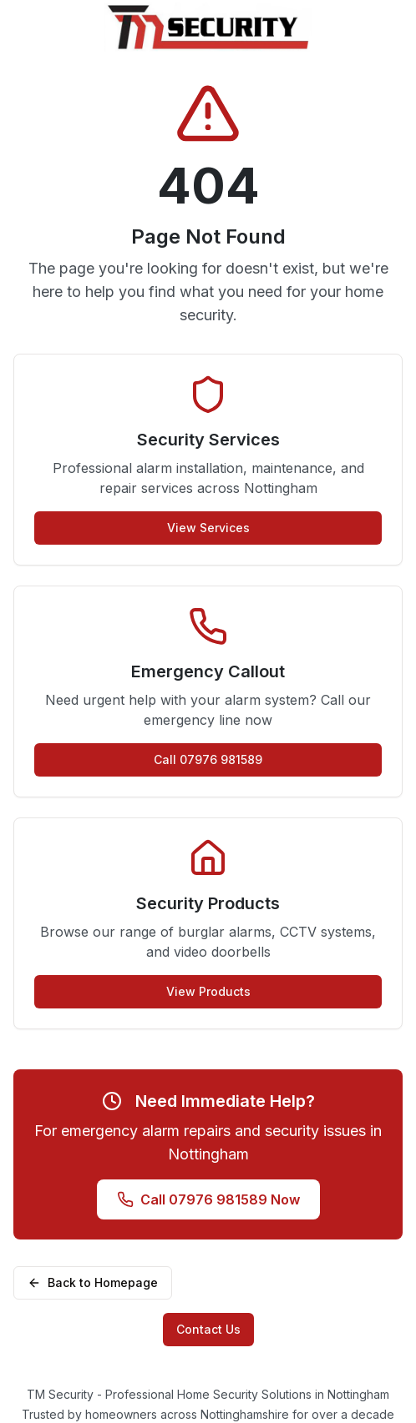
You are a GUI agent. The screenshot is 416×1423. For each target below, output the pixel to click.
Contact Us (208, 1329)
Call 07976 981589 (208, 759)
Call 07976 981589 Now (208, 1199)
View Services (208, 527)
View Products (208, 991)
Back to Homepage (93, 1282)
